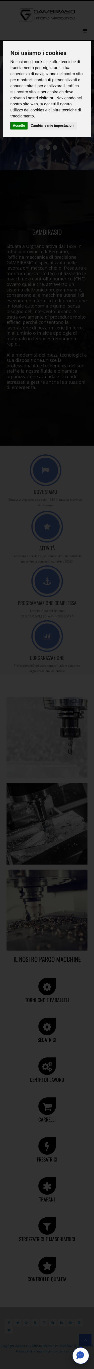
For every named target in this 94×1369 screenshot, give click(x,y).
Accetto (19, 125)
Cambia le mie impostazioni (52, 125)
